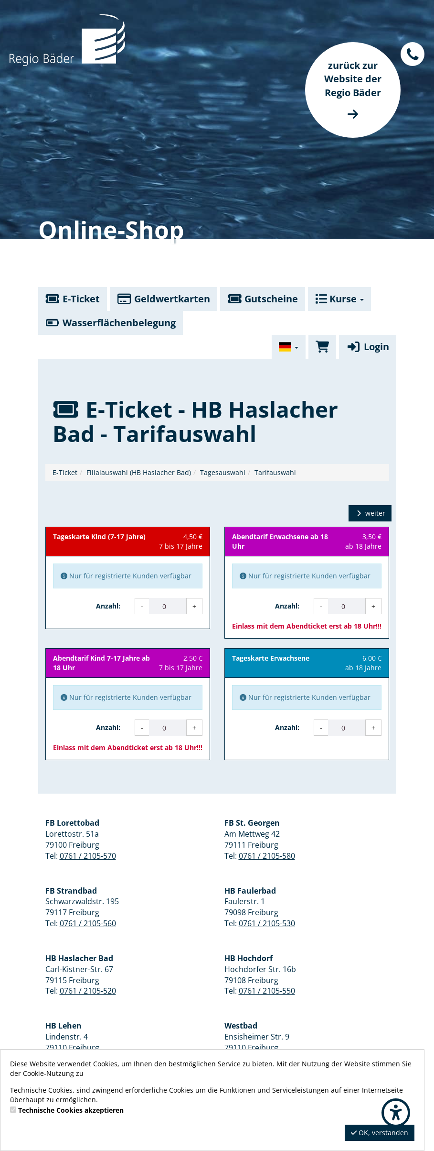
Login (367, 346)
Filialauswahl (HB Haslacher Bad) (138, 472)
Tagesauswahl (222, 472)
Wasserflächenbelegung (110, 322)
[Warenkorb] (322, 347)
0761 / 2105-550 (267, 990)
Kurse (339, 298)
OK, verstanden (379, 1132)
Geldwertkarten (163, 298)
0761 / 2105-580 (267, 856)
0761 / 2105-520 (88, 990)
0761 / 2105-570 (88, 856)
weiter (370, 513)
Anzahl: (108, 605)
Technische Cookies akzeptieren (71, 1110)
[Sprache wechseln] (289, 347)
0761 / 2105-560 (88, 923)
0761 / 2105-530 (267, 923)
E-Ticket (72, 298)
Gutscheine (262, 298)
